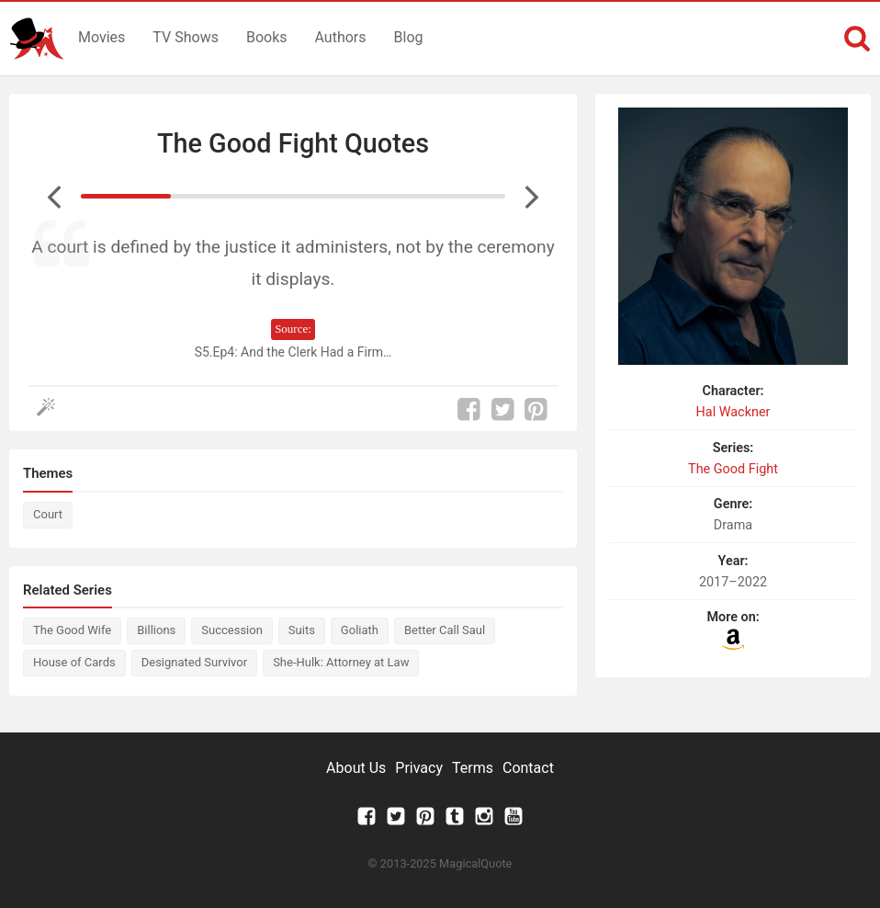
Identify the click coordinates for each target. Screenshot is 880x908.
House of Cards (74, 662)
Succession (232, 630)
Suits (301, 630)
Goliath (359, 630)
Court (47, 514)
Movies (101, 37)
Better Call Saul (444, 630)
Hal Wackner (733, 412)
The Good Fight (733, 469)
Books (267, 37)
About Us (356, 768)
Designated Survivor (194, 662)
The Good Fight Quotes (293, 143)
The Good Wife (72, 630)
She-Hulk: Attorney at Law (341, 662)
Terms (472, 768)
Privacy (419, 768)
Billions (156, 630)
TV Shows (185, 37)
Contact (528, 768)
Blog (408, 37)
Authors (341, 37)
